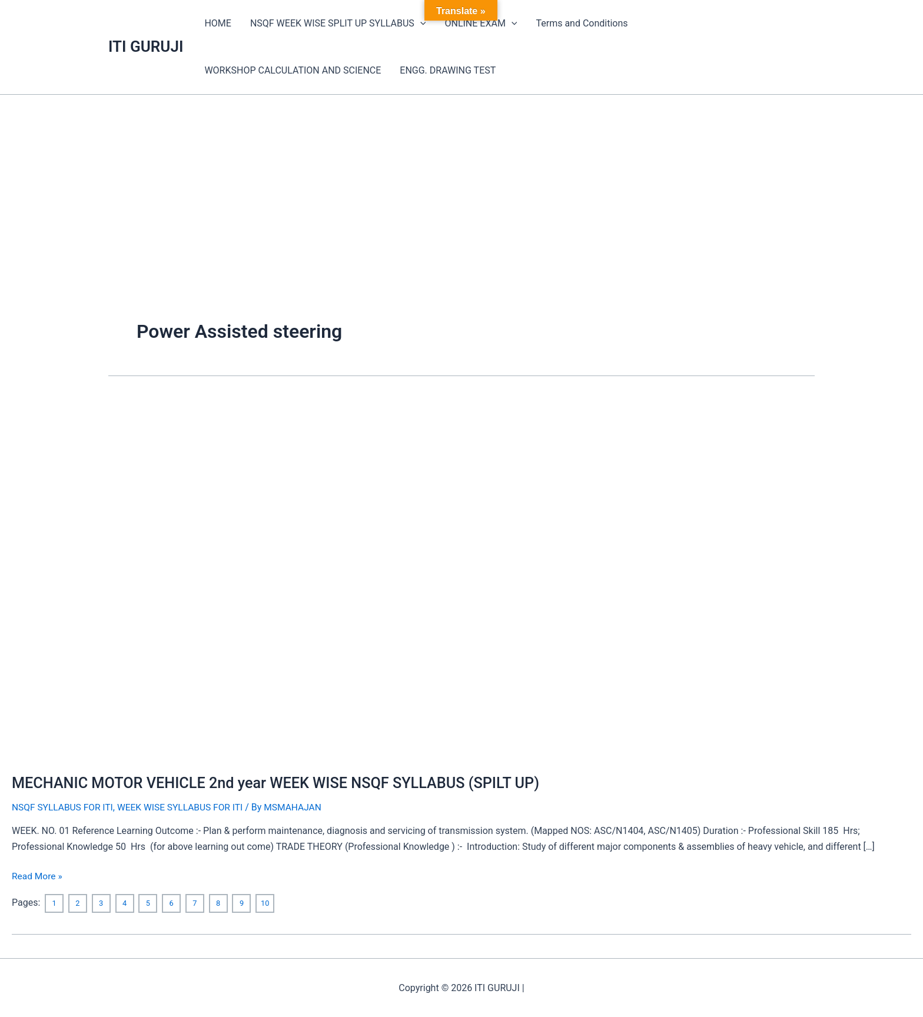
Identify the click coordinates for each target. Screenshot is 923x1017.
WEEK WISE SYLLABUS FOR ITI (185, 807)
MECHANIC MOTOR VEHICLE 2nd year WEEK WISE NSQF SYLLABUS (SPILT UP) (284, 783)
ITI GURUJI (145, 46)
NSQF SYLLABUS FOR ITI (64, 807)
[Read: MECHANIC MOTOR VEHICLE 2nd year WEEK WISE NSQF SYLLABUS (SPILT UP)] (243, 576)
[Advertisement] (461, 183)
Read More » (38, 875)
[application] (420, 23)
